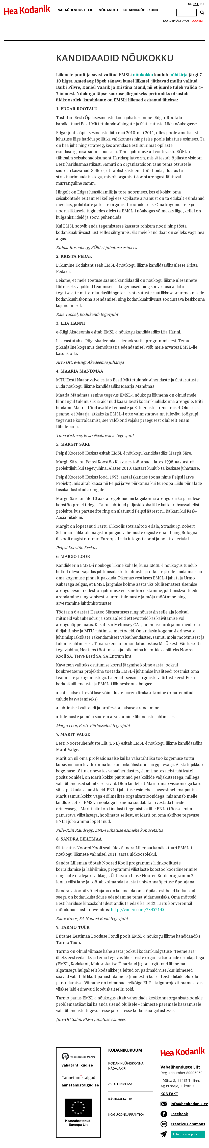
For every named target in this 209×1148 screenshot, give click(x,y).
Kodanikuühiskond (140, 10)
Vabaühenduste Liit (76, 10)
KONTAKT (169, 1093)
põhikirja (178, 74)
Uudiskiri (198, 20)
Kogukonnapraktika (126, 1114)
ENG (189, 4)
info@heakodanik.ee (189, 1103)
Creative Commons (188, 1124)
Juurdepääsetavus (176, 20)
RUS (202, 4)
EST (196, 4)
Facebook (179, 1113)
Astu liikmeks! (120, 1083)
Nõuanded (108, 10)
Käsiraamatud (120, 1099)
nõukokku (143, 74)
